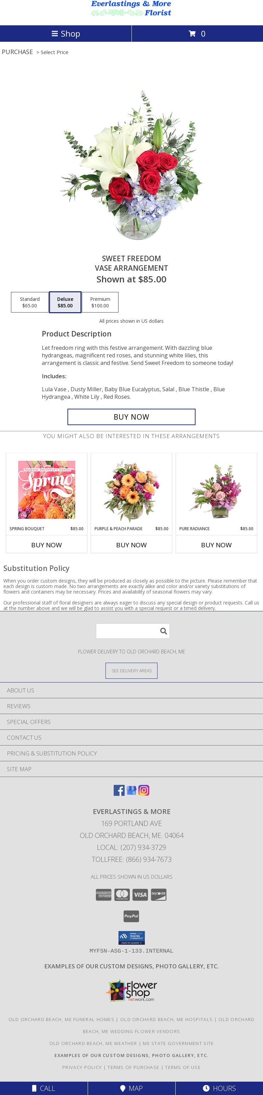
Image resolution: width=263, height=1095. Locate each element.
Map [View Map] (131, 1088)
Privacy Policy (82, 1067)
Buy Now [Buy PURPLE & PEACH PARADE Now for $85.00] (131, 544)
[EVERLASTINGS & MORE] (131, 15)
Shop (65, 33)
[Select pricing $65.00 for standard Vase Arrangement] (29, 302)
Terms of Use (183, 1067)
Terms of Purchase (133, 1067)
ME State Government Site (178, 1043)
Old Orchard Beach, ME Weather (93, 1043)
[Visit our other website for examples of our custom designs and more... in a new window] (131, 966)
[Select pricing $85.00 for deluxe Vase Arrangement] (65, 302)
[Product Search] (133, 631)
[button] (131, 938)
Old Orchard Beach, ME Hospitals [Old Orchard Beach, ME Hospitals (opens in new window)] (166, 1019)
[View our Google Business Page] (131, 794)
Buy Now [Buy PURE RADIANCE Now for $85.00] (216, 544)
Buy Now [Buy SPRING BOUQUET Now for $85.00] (46, 544)
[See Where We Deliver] (131, 670)
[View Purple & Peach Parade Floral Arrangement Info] (131, 489)
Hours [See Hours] (219, 1088)
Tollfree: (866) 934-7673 (132, 859)
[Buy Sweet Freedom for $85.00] (131, 417)
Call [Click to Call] (43, 1088)
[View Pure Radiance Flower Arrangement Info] (216, 490)
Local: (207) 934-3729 (131, 847)
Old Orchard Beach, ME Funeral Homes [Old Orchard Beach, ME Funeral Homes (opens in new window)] (62, 1019)
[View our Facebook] (119, 794)
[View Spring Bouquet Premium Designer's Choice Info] (46, 489)
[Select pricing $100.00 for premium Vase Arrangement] (100, 302)
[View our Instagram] (143, 794)
